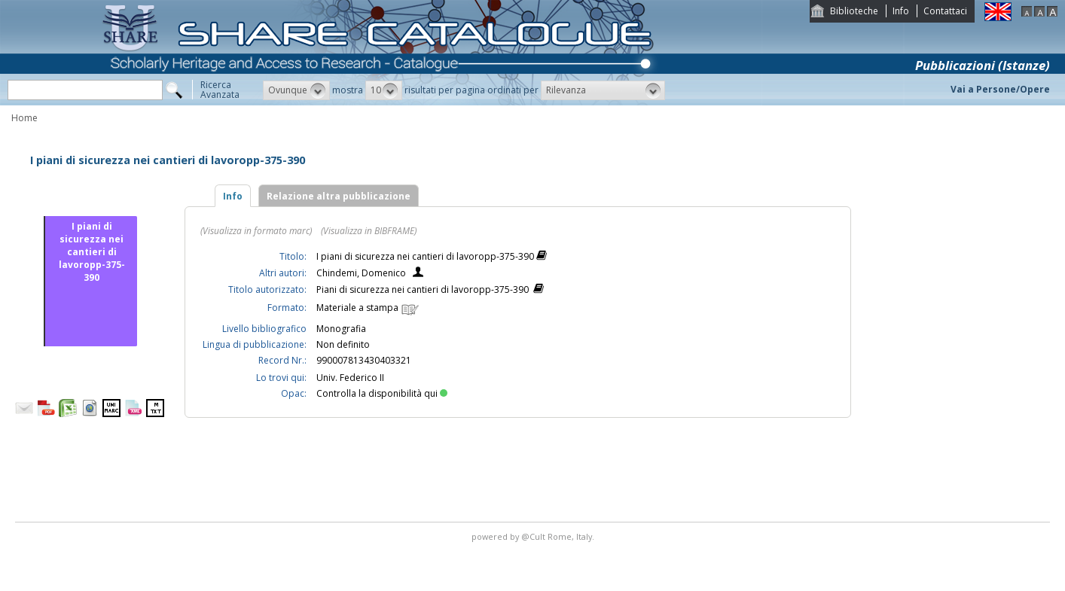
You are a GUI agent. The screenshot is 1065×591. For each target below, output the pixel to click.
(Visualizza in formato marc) (256, 230)
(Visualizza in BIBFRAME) (369, 230)
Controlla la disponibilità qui (381, 393)
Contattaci (945, 11)
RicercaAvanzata (220, 89)
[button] (296, 90)
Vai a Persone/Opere (1000, 89)
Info (901, 11)
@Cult (534, 536)
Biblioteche (854, 11)
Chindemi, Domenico (361, 273)
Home (24, 117)
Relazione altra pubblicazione (338, 196)
